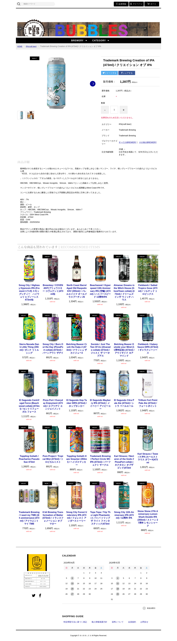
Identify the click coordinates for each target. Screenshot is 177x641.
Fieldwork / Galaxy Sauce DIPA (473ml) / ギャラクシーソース (147, 348)
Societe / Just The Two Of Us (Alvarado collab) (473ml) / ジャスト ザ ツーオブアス (100, 350)
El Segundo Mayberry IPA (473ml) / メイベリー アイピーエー (100, 404)
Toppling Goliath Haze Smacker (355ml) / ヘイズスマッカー (76, 460)
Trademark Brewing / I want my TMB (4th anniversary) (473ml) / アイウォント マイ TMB (29, 518)
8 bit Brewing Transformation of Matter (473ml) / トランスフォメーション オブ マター (52, 518)
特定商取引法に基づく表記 (75, 622)
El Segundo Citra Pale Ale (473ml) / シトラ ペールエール (124, 403)
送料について (118, 622)
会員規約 (132, 622)
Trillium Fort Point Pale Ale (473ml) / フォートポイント (147, 403)
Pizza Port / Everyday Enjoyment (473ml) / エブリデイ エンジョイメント (53, 404)
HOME (20, 46)
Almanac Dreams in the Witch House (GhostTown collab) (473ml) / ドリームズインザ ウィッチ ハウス (124, 292)
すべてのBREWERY (128, 142)
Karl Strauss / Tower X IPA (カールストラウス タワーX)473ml (147, 458)
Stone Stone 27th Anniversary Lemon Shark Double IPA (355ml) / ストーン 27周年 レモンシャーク (147, 518)
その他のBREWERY (148, 142)
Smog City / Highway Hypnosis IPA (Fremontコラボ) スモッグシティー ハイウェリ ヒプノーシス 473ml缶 (29, 292)
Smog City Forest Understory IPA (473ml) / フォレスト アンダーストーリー (76, 516)
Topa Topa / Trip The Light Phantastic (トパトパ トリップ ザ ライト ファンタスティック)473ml (100, 518)
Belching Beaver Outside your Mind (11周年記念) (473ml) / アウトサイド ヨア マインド (124, 350)
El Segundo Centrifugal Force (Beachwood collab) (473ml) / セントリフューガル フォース (29, 406)
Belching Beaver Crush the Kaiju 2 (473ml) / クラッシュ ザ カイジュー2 (76, 348)
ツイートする (109, 73)
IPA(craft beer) (33, 46)
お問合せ (144, 622)
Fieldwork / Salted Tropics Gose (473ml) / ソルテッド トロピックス (147, 289)
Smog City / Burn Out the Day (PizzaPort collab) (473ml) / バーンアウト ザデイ (53, 348)
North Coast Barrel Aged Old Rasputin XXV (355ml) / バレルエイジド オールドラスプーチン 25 (76, 291)
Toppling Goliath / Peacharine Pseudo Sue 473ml (29, 459)
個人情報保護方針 (99, 622)
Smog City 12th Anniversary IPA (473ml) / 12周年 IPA (124, 515)
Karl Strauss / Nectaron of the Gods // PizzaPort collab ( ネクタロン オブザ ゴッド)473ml (124, 462)
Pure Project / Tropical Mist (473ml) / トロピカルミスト (53, 459)
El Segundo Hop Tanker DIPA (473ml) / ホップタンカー (76, 403)
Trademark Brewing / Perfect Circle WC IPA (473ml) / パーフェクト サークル (100, 460)
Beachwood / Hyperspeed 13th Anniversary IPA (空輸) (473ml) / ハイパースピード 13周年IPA (100, 291)
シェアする (127, 73)
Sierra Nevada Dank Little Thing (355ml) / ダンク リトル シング (29, 348)
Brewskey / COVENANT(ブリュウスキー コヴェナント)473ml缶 (53, 289)
